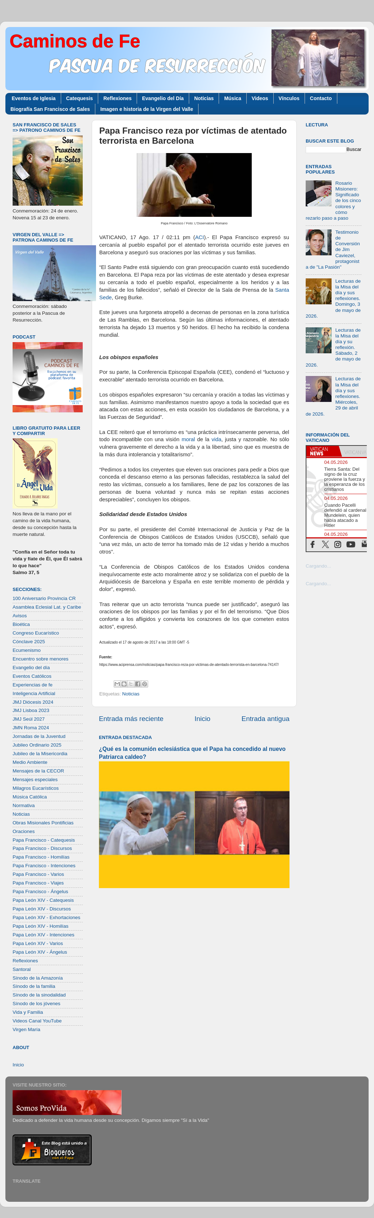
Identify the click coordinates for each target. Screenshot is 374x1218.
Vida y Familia (28, 1012)
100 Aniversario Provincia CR (44, 598)
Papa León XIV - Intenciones (43, 934)
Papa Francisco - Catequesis (44, 840)
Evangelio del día (31, 667)
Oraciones (24, 831)
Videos (260, 98)
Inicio (202, 718)
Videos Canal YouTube (37, 1021)
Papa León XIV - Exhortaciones (46, 917)
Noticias (204, 98)
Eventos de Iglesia (34, 98)
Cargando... (318, 566)
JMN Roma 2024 (31, 727)
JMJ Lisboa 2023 (31, 710)
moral (188, 439)
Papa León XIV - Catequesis (43, 900)
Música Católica (30, 797)
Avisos (20, 615)
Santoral (22, 969)
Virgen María (26, 1029)
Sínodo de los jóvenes (36, 1003)
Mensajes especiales (35, 779)
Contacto (321, 98)
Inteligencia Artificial (34, 693)
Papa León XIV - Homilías (40, 926)
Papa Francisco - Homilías (41, 857)
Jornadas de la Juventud (39, 736)
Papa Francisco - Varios (38, 874)
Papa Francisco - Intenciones (44, 865)
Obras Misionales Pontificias (43, 822)
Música (232, 98)
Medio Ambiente (30, 762)
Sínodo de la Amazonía (38, 978)
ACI (199, 237)
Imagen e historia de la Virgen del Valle (146, 109)
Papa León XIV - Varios (38, 943)
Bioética (21, 624)
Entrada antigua (265, 718)
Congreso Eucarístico (36, 633)
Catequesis (79, 98)
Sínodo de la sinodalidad (39, 995)
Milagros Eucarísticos (36, 788)
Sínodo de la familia (34, 986)
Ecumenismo (27, 650)
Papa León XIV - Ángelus (40, 952)
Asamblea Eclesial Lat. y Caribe (47, 607)
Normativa (24, 805)
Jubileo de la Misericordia (40, 753)
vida (216, 439)
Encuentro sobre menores (40, 659)
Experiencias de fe (33, 685)
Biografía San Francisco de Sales (50, 109)
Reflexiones (117, 98)
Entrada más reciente (131, 718)
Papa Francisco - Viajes (38, 883)
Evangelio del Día (163, 98)
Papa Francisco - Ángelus (40, 891)
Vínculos (289, 98)
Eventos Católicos (32, 676)
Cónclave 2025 (29, 641)
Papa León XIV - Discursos (42, 909)
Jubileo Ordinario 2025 (37, 745)
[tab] (322, 451)
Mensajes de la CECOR (38, 771)
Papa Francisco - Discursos (42, 848)
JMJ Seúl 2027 (29, 719)
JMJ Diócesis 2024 (33, 702)
